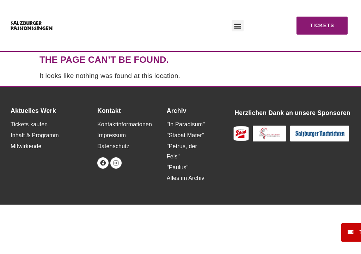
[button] (237, 25)
